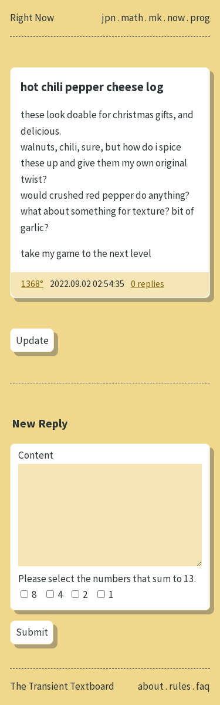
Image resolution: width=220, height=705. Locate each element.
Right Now (32, 17)
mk (155, 17)
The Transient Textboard (62, 686)
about (151, 686)
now (176, 17)
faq (203, 686)
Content (35, 455)
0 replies (147, 283)
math (132, 17)
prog (200, 17)
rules (180, 686)
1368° (32, 283)
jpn (109, 17)
